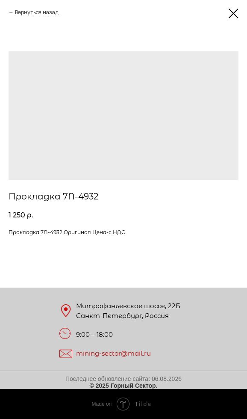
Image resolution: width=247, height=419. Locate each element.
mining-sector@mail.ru (113, 353)
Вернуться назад (37, 12)
